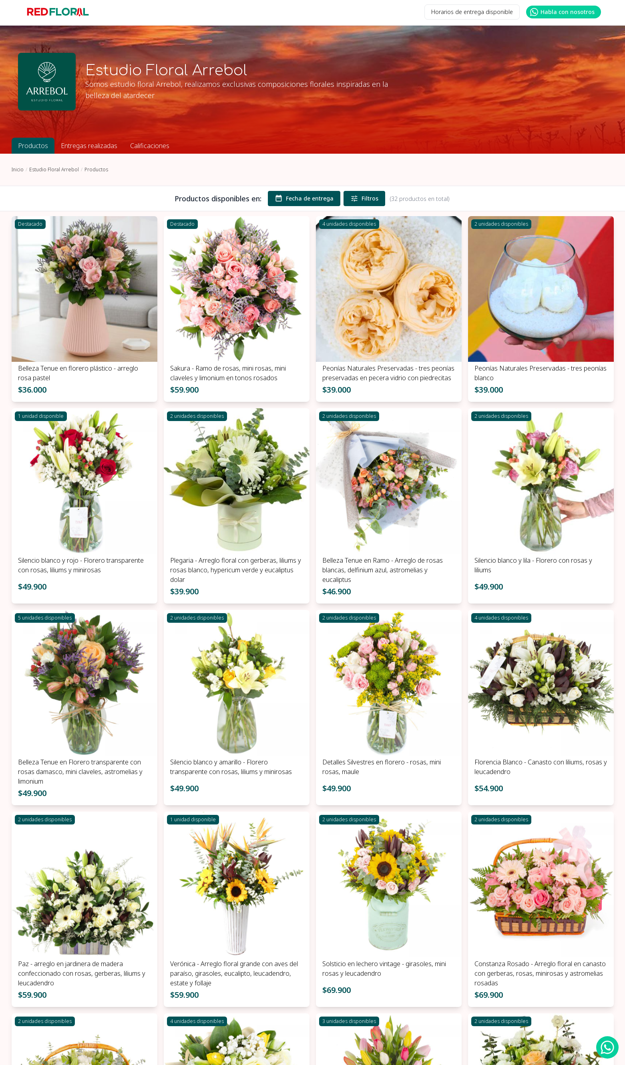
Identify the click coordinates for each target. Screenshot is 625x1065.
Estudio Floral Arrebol (54, 169)
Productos (33, 145)
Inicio (18, 169)
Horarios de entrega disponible (472, 12)
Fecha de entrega (304, 199)
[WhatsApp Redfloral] (607, 1047)
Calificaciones (149, 145)
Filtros (364, 199)
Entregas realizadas (89, 145)
